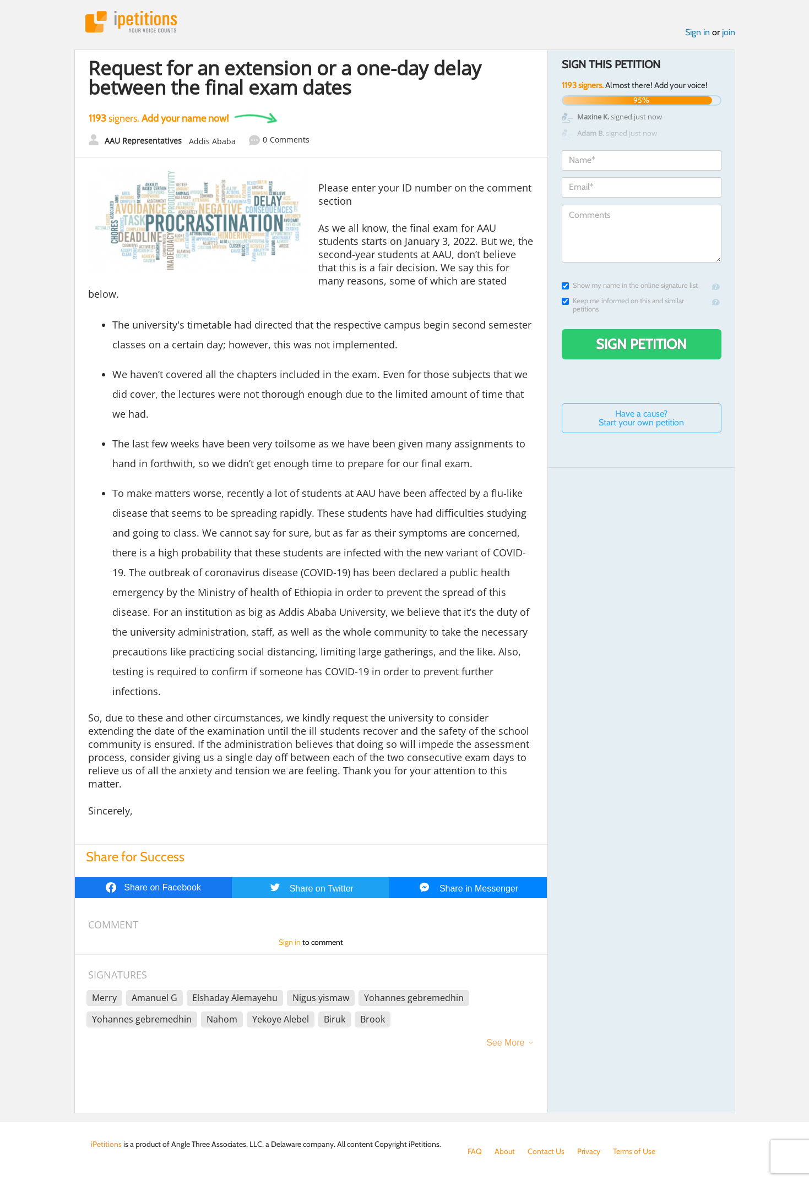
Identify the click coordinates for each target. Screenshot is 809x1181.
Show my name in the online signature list (630, 285)
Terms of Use (634, 1151)
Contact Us (546, 1151)
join (728, 32)
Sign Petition (641, 344)
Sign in (697, 32)
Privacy (588, 1151)
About (505, 1151)
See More (505, 1042)
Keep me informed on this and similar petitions (623, 305)
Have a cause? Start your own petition (641, 418)
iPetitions (131, 21)
